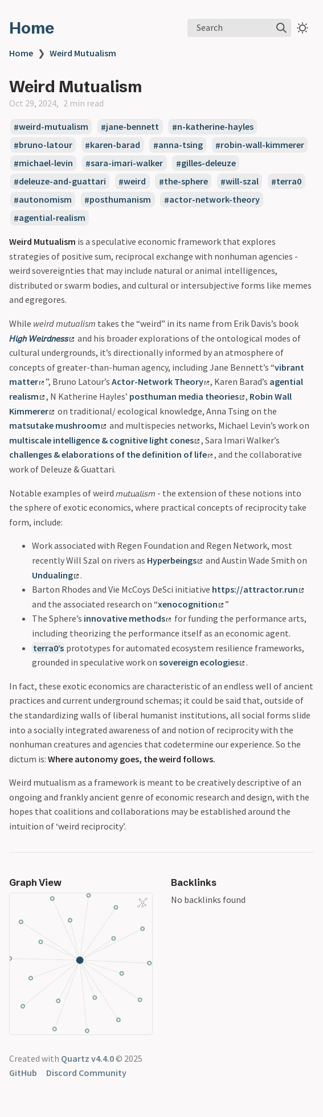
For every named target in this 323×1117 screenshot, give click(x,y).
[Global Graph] (142, 902)
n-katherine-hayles (215, 127)
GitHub (23, 1072)
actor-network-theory (214, 200)
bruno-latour (45, 145)
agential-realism (52, 218)
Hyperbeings (174, 560)
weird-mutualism (53, 127)
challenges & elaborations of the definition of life (110, 454)
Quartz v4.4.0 (87, 1058)
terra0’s (48, 648)
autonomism (45, 200)
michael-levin (46, 163)
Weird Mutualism (83, 53)
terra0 (288, 181)
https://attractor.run (258, 589)
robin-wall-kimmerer (262, 145)
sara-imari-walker (127, 163)
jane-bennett (132, 127)
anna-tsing (180, 145)
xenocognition (190, 604)
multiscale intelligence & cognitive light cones (104, 440)
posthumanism (120, 200)
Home (31, 28)
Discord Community (86, 1072)
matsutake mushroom (57, 425)
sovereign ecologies (201, 662)
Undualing (55, 575)
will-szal (242, 181)
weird (135, 181)
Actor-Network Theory (160, 381)
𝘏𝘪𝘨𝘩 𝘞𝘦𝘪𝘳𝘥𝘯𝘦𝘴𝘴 (41, 338)
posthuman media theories (186, 396)
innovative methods (127, 618)
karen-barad (115, 145)
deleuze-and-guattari (62, 181)
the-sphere (186, 181)
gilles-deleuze (208, 163)
